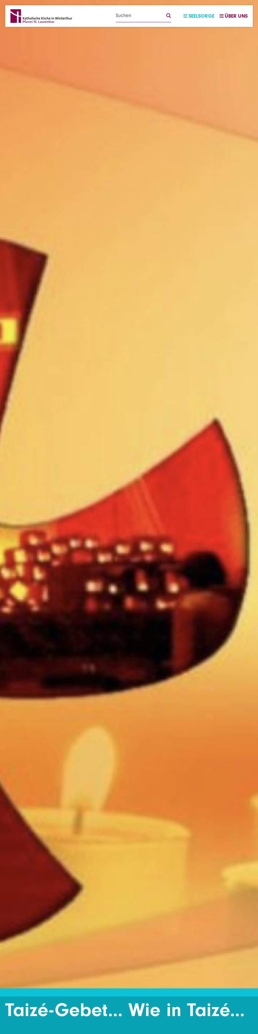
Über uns (234, 16)
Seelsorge (198, 16)
